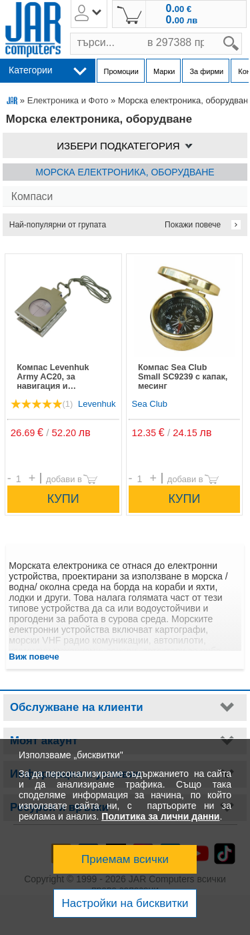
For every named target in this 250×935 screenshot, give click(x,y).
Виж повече (34, 657)
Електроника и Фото (68, 100)
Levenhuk (96, 404)
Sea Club (149, 404)
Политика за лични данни (160, 816)
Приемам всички (125, 859)
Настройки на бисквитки (124, 903)
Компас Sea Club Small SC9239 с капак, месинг (182, 377)
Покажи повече (193, 224)
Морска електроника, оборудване (124, 172)
